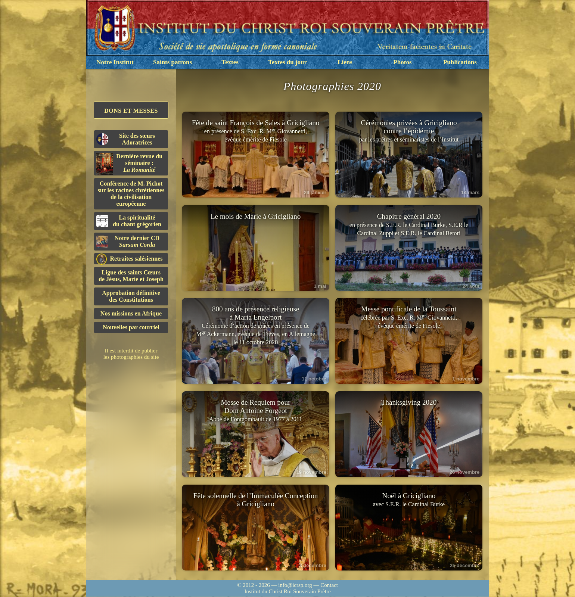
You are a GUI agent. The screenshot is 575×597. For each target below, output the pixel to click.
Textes (230, 62)
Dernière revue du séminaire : (129, 164)
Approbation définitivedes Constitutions (131, 296)
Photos (402, 62)
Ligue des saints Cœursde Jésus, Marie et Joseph (131, 275)
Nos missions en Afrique (131, 313)
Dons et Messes (131, 111)
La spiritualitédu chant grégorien (128, 220)
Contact (329, 585)
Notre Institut (114, 62)
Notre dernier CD (127, 241)
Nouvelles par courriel (131, 327)
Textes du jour (287, 62)
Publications (460, 62)
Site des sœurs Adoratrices (125, 139)
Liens (345, 62)
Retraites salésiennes (129, 259)
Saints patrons (172, 62)
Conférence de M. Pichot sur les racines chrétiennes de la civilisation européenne (131, 193)
